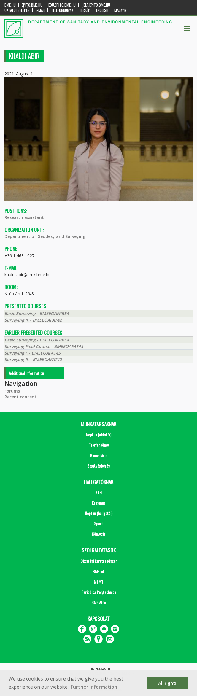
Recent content (20, 397)
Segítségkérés (98, 466)
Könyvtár (98, 534)
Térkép (84, 10)
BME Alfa (98, 602)
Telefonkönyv (62, 10)
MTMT (98, 582)
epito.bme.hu (32, 5)
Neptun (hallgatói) (98, 513)
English (102, 10)
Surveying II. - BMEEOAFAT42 (33, 320)
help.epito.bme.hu (96, 5)
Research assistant (24, 217)
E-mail (40, 10)
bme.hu (10, 5)
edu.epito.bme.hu (62, 5)
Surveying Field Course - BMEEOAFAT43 (43, 346)
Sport (98, 523)
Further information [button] (94, 687)
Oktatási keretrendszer (98, 561)
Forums (12, 391)
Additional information (26, 373)
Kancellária (98, 455)
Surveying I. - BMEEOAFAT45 (32, 353)
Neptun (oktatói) (98, 434)
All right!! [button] (167, 683)
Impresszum (98, 668)
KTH (98, 492)
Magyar (120, 10)
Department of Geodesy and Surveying (44, 236)
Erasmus (98, 503)
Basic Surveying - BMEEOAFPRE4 (36, 313)
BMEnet (98, 571)
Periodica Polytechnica (98, 592)
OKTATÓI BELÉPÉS (17, 10)
